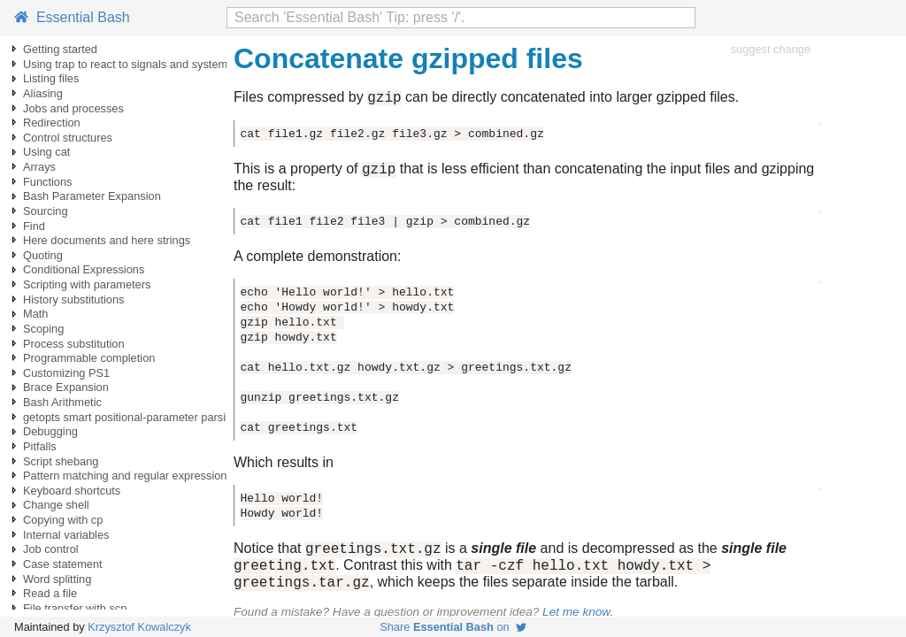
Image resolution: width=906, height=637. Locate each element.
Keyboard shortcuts (71, 490)
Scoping (43, 328)
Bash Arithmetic (62, 402)
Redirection (52, 122)
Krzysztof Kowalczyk (139, 626)
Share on (453, 626)
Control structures (67, 137)
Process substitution (74, 343)
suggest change (770, 49)
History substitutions (74, 299)
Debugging (50, 431)
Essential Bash (72, 17)
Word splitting (57, 579)
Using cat (46, 151)
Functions (47, 181)
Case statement (63, 564)
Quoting (43, 255)
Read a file (50, 593)
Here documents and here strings (106, 240)
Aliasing (43, 93)
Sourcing (45, 211)
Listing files (51, 78)
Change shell (56, 504)
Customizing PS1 (66, 373)
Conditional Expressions (83, 269)
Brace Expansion (66, 387)
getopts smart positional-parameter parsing (130, 417)
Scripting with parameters (86, 284)
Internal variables (66, 534)
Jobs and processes (73, 108)
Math (35, 313)
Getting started (60, 49)
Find (34, 226)
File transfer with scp (75, 608)
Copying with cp (63, 519)
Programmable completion (89, 358)
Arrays (39, 166)
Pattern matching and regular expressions (128, 475)
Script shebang (60, 461)
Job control (51, 549)
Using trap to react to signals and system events (143, 64)
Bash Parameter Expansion (92, 196)
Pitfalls (40, 446)
